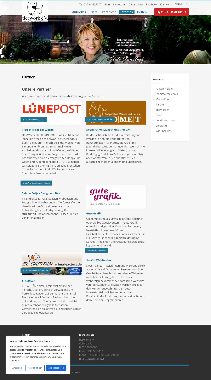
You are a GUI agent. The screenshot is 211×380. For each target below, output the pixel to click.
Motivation (162, 99)
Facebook (151, 4)
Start (107, 4)
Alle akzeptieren (56, 367)
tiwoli (159, 115)
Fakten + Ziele (164, 88)
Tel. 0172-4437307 (90, 4)
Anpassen (17, 367)
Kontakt (164, 4)
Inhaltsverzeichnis (167, 94)
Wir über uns (164, 131)
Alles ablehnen (35, 367)
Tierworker (162, 109)
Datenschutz (136, 4)
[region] (38, 355)
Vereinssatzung (165, 120)
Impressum (119, 4)
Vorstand (161, 125)
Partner (160, 104)
